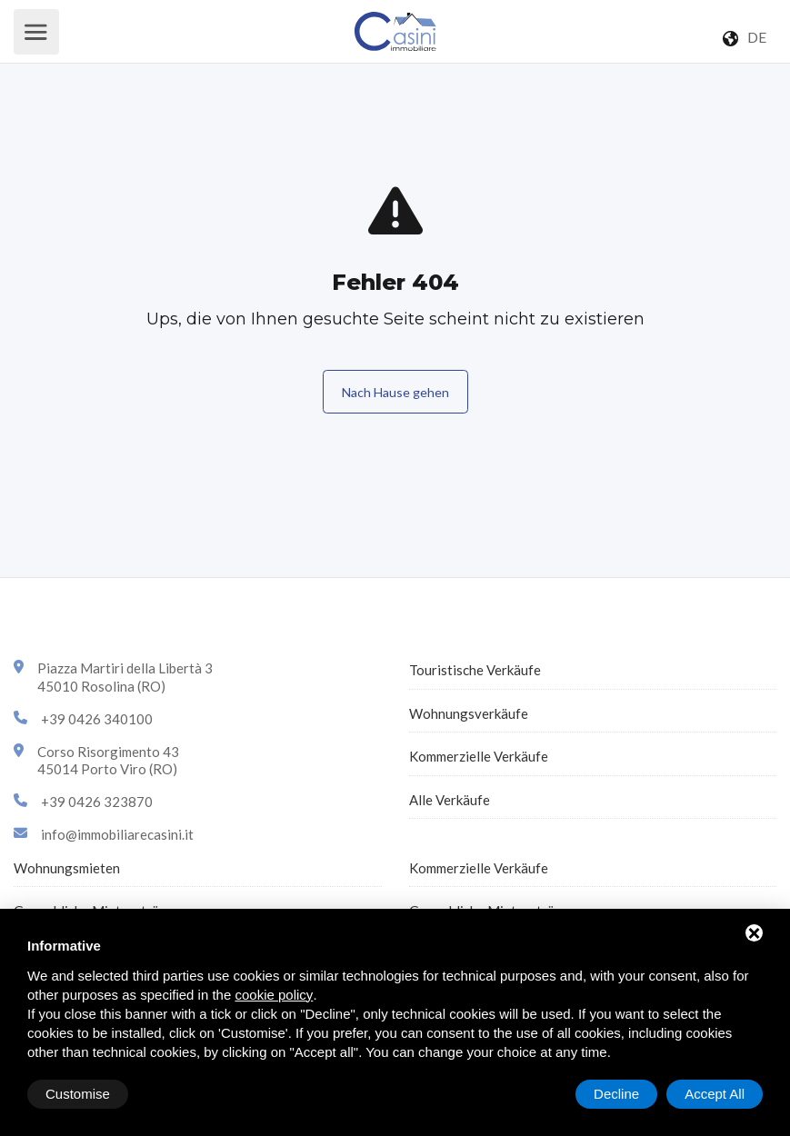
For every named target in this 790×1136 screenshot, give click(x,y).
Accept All (715, 1093)
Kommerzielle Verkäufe (478, 756)
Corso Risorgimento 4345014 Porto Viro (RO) (108, 760)
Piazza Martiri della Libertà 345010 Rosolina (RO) (125, 677)
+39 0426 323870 (97, 801)
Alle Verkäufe (449, 800)
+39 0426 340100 (97, 719)
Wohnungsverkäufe (468, 713)
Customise (77, 1093)
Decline (616, 1093)
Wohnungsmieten (67, 868)
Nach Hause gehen (395, 392)
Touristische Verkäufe (475, 670)
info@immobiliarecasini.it (117, 834)
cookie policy (274, 994)
